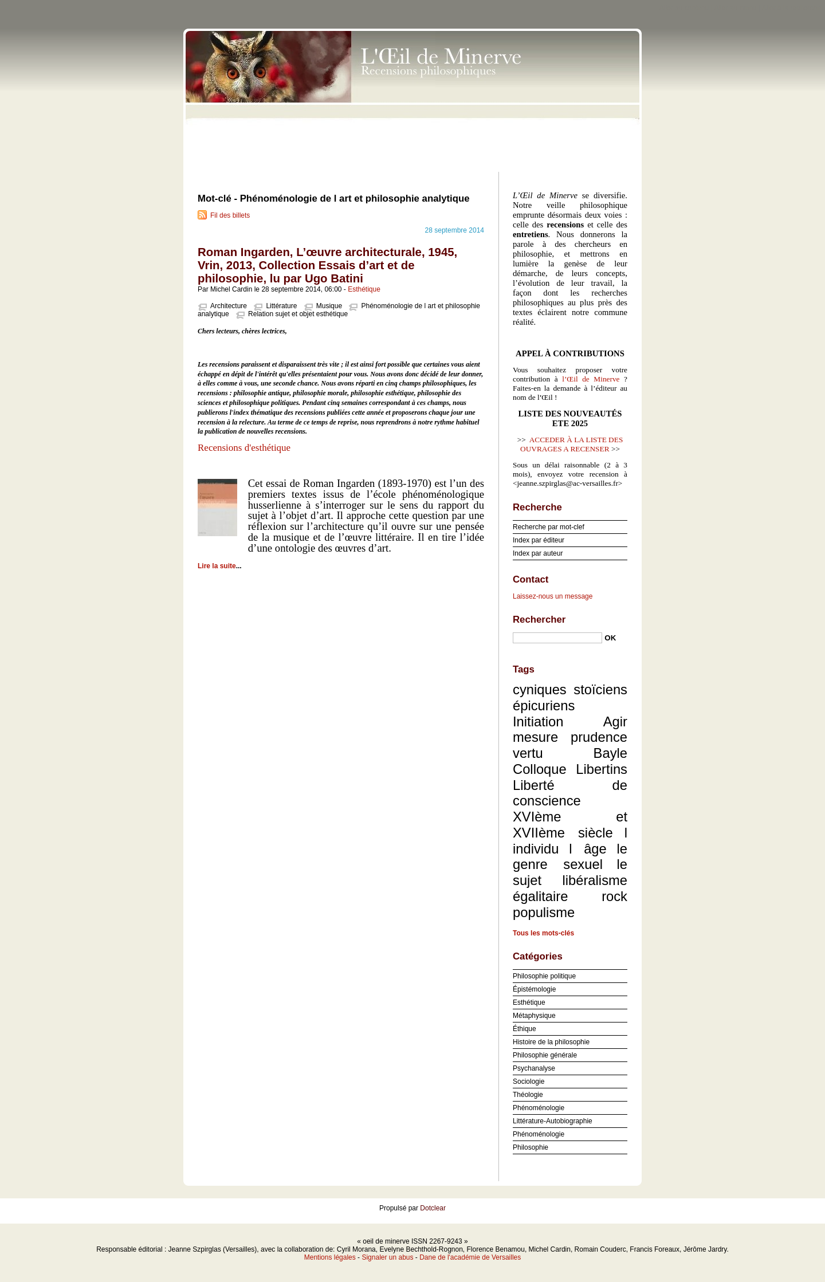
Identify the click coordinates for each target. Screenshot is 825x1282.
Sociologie (528, 1081)
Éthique (524, 1029)
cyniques (540, 689)
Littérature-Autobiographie (552, 1121)
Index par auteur (538, 553)
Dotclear (433, 1208)
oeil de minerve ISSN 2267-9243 (412, 97)
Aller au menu (735, 8)
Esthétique (364, 289)
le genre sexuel (570, 856)
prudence (599, 737)
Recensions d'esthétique (245, 447)
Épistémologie (534, 989)
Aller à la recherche (791, 8)
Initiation (538, 721)
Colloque (540, 769)
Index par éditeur (538, 540)
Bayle (610, 753)
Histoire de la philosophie (551, 1042)
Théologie (528, 1095)
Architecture (228, 306)
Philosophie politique (544, 976)
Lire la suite (217, 566)
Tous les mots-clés (543, 933)
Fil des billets (230, 215)
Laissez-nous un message (552, 596)
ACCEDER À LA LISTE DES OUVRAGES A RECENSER (571, 444)
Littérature (281, 306)
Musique (329, 306)
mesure (535, 737)
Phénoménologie (538, 1108)
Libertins (601, 769)
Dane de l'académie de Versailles (470, 1257)
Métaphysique (534, 1016)
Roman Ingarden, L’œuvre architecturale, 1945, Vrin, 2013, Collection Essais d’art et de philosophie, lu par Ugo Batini (327, 265)
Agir (615, 721)
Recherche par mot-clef (548, 527)
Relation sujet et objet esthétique (298, 314)
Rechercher (539, 619)
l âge (588, 848)
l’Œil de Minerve (590, 379)
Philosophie (530, 1147)
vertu (528, 753)
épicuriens (544, 705)
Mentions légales (330, 1257)
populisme (544, 912)
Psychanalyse (534, 1068)
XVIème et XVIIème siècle (570, 824)
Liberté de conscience (570, 793)
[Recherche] (557, 637)
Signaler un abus (387, 1257)
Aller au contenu (684, 8)
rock (614, 896)
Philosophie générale (545, 1055)
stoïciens (600, 689)
